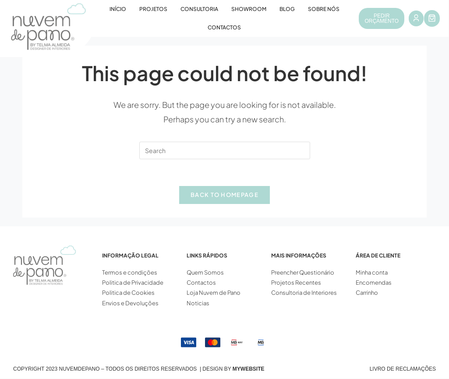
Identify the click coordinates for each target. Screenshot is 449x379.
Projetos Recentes (296, 282)
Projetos (153, 9)
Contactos (224, 27)
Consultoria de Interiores (304, 293)
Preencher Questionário (302, 272)
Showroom (248, 9)
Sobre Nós (323, 9)
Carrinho (367, 293)
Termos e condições (130, 272)
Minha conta (372, 272)
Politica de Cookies (128, 293)
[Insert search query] (224, 150)
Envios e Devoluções (130, 303)
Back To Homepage (224, 194)
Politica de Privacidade (132, 282)
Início (118, 9)
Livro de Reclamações (403, 369)
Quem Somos (205, 272)
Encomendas (374, 282)
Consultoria (199, 9)
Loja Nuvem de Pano (213, 293)
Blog (287, 9)
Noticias (198, 303)
